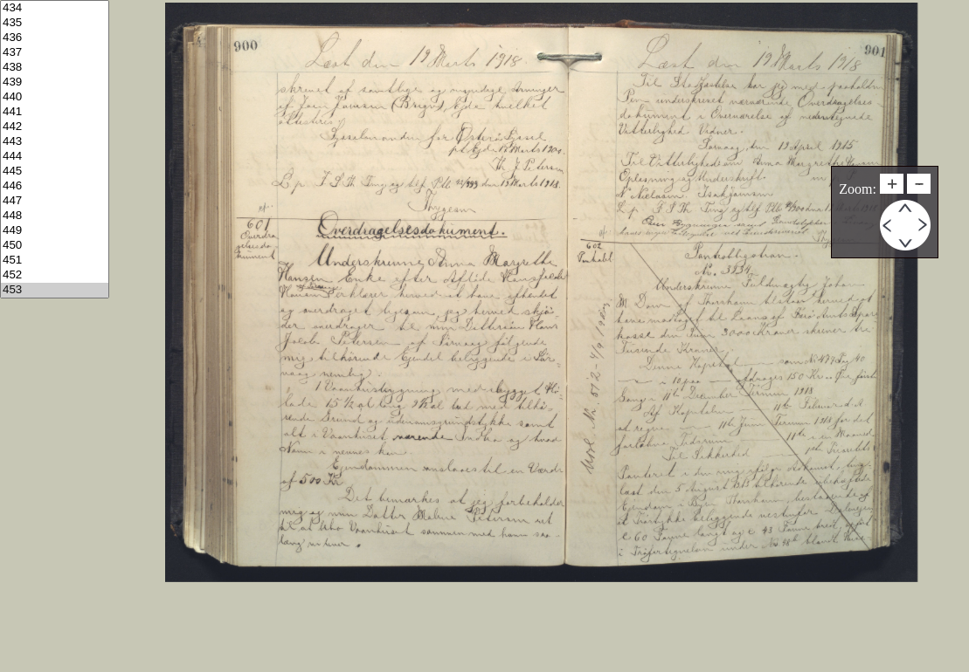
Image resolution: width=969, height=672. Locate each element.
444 (54, 156)
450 (54, 245)
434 (54, 8)
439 (54, 82)
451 (54, 260)
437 (54, 52)
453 (54, 290)
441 (54, 112)
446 (54, 186)
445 (54, 171)
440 (54, 97)
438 (54, 67)
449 (54, 230)
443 (54, 141)
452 (54, 275)
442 (54, 127)
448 (54, 216)
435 (54, 23)
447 (54, 201)
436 (54, 38)
